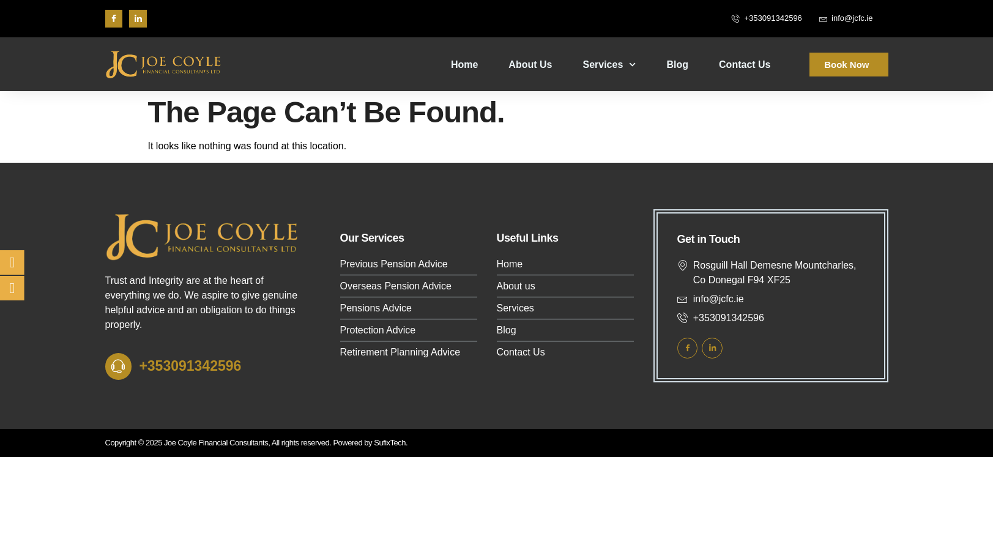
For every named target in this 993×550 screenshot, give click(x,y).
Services (609, 64)
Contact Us (744, 64)
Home (464, 64)
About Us (530, 64)
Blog (678, 64)
